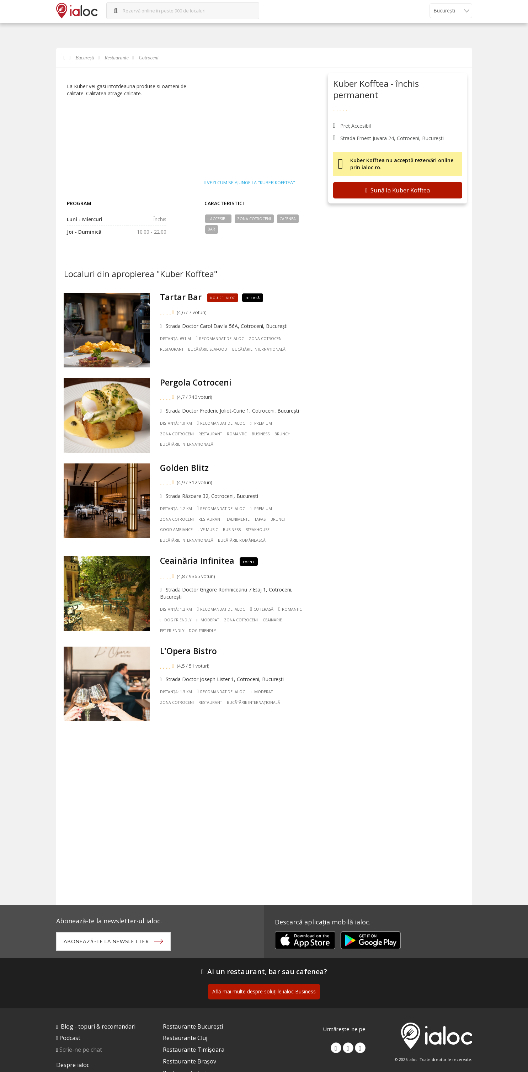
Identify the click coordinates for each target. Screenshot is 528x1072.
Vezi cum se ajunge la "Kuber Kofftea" (249, 183)
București (84, 57)
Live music (207, 529)
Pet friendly (172, 630)
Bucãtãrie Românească (242, 540)
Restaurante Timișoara (193, 1050)
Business (261, 433)
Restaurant (171, 349)
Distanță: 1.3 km (176, 691)
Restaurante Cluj (185, 1038)
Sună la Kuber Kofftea (397, 190)
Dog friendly (202, 630)
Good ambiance (176, 529)
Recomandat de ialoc (220, 338)
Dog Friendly (175, 619)
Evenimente (238, 519)
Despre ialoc (72, 1065)
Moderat (207, 619)
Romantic (237, 433)
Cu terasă (261, 609)
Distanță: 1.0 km (176, 423)
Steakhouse (258, 529)
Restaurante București (193, 1026)
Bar (211, 229)
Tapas (260, 519)
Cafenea (287, 218)
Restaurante (117, 57)
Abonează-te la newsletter (106, 941)
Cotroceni (148, 57)
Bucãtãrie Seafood (207, 349)
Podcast (69, 1038)
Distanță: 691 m (175, 338)
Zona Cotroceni (254, 218)
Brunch (282, 433)
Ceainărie (272, 619)
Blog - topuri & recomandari (98, 1026)
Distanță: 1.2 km (176, 508)
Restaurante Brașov (189, 1061)
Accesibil (218, 218)
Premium (261, 423)
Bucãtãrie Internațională (259, 349)
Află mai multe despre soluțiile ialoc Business (264, 991)
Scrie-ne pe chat (80, 1050)
